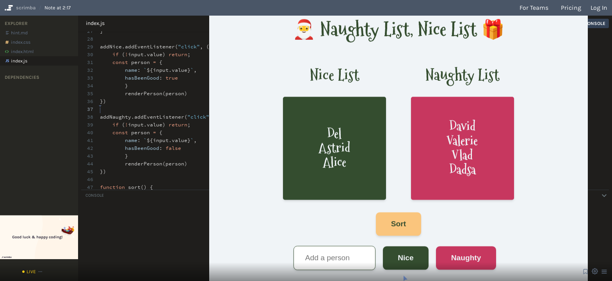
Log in (599, 7)
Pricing (571, 7)
